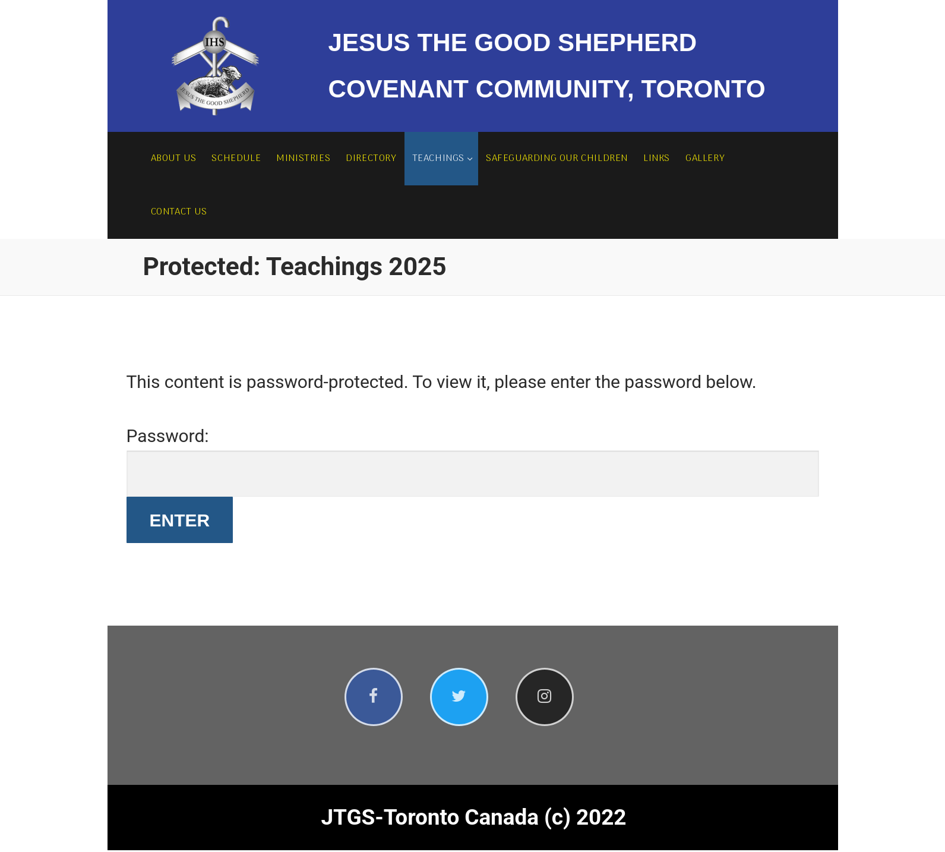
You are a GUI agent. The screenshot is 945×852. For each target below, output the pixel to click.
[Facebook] (374, 698)
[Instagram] (549, 698)
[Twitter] (462, 698)
